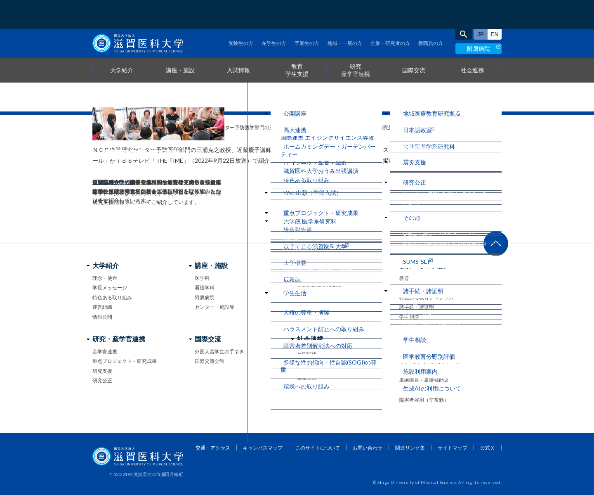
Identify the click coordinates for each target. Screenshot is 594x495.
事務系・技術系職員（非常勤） (434, 371)
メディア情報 (155, 127)
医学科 (202, 278)
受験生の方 (241, 14)
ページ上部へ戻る (495, 243)
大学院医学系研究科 (319, 287)
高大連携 (307, 361)
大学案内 (307, 297)
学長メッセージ (109, 287)
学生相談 (409, 317)
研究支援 (102, 371)
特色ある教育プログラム (426, 297)
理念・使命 (104, 278)
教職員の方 (430, 14)
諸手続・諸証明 (416, 307)
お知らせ (119, 127)
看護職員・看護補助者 (424, 380)
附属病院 (478, 19)
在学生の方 (274, 14)
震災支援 (307, 380)
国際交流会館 (209, 361)
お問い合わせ (312, 317)
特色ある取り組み (112, 297)
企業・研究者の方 (390, 14)
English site (495, 5)
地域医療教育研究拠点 (321, 371)
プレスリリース (112, 181)
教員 (404, 351)
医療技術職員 (414, 390)
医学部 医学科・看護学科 (324, 278)
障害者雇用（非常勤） (424, 400)
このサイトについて (317, 448)
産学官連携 (104, 351)
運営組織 (102, 307)
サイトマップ (452, 448)
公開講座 (307, 351)
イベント (307, 307)
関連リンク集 (410, 448)
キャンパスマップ (263, 448)
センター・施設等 (214, 307)
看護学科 (204, 287)
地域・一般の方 (345, 14)
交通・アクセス (213, 448)
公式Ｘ (487, 448)
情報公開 (102, 317)
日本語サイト (481, 5)
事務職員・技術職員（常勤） (431, 361)
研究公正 (102, 380)
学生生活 (409, 287)
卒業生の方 (307, 14)
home (95, 128)
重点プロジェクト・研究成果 (124, 361)
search (464, 5)
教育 (404, 278)
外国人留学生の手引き (219, 351)
